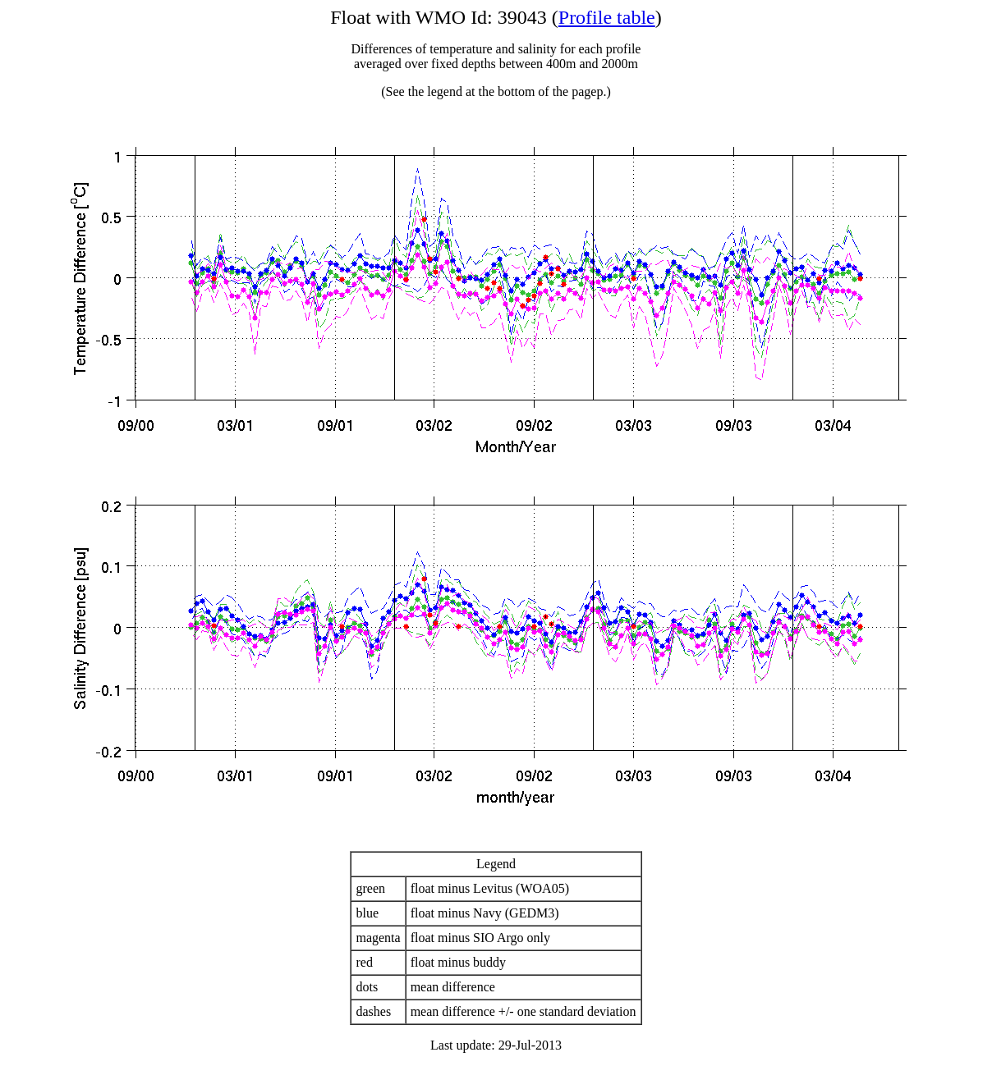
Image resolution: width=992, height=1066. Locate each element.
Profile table (606, 17)
